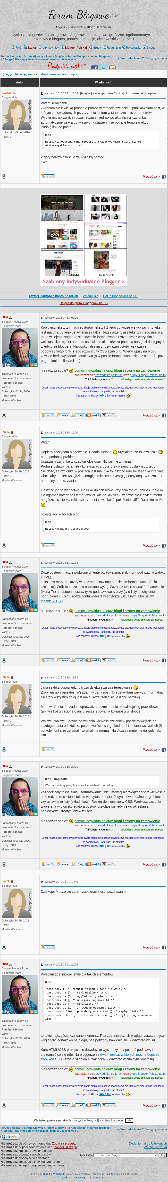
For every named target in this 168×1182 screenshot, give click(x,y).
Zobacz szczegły (63, 1143)
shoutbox (99, 1177)
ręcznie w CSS (52, 601)
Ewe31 (6, 93)
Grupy (95, 47)
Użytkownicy (49, 47)
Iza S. (6, 432)
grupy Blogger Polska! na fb (148, 375)
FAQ (16, 47)
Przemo (109, 1174)
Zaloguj (149, 47)
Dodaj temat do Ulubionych (148, 1143)
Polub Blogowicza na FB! (120, 296)
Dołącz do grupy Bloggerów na (83, 303)
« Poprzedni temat (129, 58)
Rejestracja (131, 47)
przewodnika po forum (108, 375)
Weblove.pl (59, 1174)
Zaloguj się (90, 296)
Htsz (5, 317)
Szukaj (30, 47)
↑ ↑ (75, 1177)
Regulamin (112, 47)
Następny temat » (156, 58)
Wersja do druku (155, 1147)
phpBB (46, 1174)
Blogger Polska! (74, 47)
